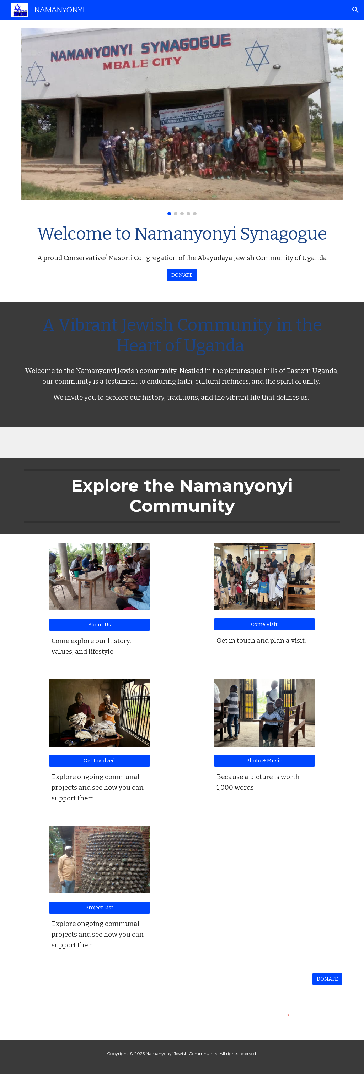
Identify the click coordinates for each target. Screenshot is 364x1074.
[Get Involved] (99, 760)
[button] (355, 9)
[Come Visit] (264, 624)
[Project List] (99, 907)
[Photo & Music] (264, 760)
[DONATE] (182, 275)
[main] (182, 242)
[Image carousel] (182, 121)
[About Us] (99, 624)
